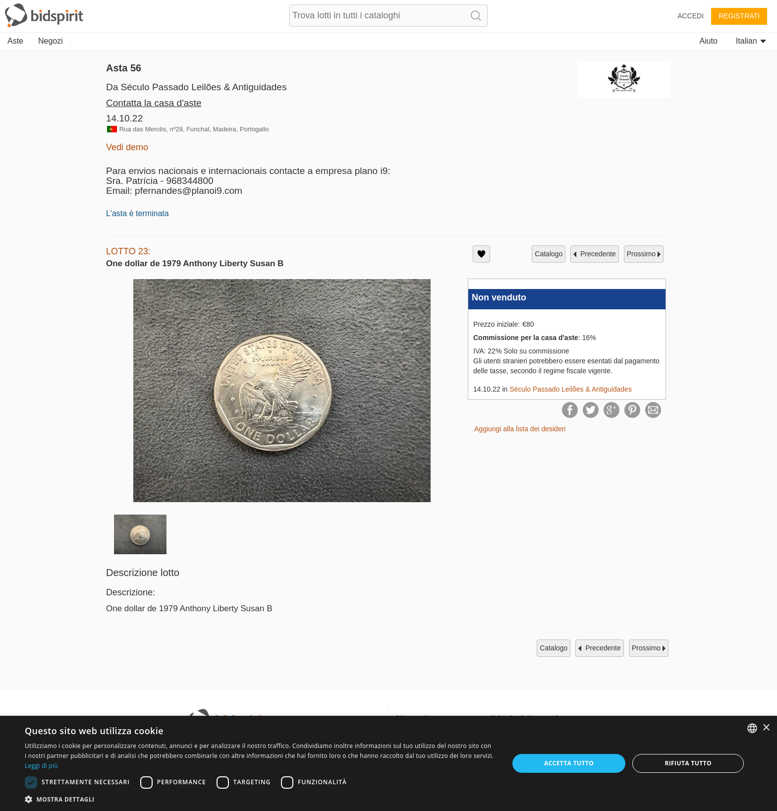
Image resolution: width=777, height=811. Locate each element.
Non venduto (499, 297)
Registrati (739, 16)
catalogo (548, 254)
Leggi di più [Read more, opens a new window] (41, 765)
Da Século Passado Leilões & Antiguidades (196, 87)
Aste (15, 41)
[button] (260, 799)
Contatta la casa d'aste (154, 103)
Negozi (50, 41)
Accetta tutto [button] (569, 763)
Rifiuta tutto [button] (688, 763)
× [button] (766, 728)
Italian (751, 41)
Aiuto (708, 41)
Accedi (690, 16)
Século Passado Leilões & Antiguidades (570, 389)
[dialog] (388, 763)
